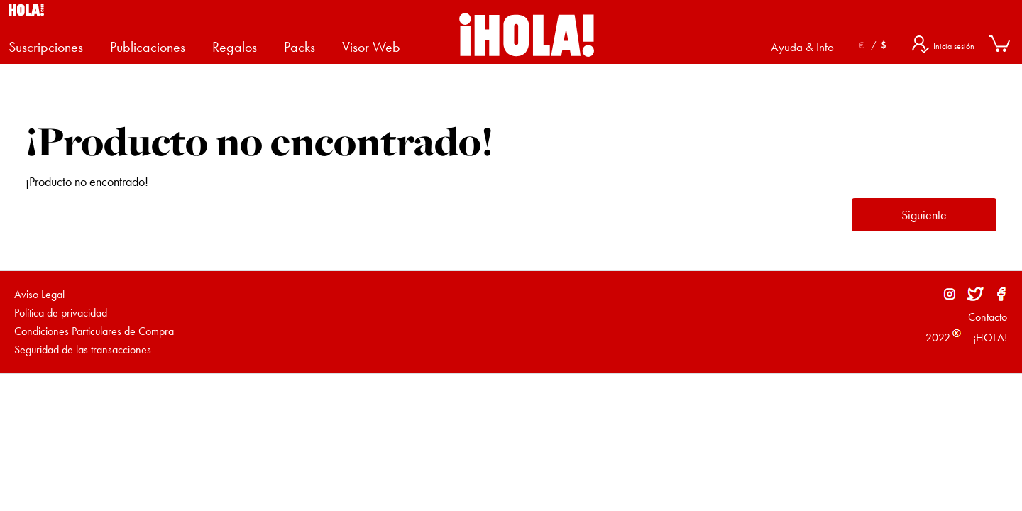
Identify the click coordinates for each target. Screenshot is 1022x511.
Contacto (987, 316)
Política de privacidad (60, 312)
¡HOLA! (988, 337)
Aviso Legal (39, 294)
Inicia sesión (953, 46)
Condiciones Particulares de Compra (94, 331)
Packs (299, 47)
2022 (937, 337)
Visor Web (371, 47)
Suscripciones (46, 47)
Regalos (234, 47)
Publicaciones (147, 47)
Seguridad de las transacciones (82, 349)
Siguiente (924, 215)
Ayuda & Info (802, 47)
